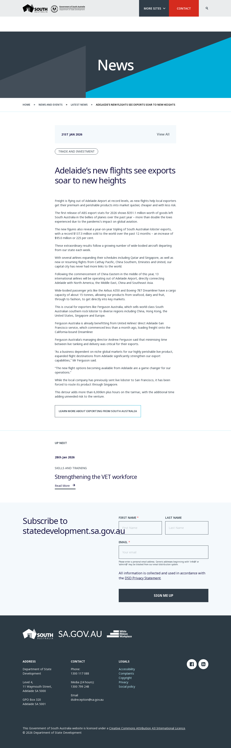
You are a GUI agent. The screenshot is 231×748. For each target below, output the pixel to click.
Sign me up (163, 595)
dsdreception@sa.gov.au (87, 700)
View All (163, 134)
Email (124, 542)
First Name (129, 518)
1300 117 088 (80, 673)
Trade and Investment (76, 151)
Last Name (173, 518)
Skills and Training (71, 468)
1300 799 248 (80, 686)
